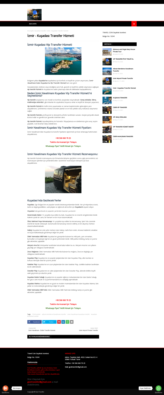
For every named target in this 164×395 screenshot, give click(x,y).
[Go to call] (5, 388)
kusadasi (94, 314)
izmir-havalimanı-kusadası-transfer (78, 314)
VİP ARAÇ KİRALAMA (120, 117)
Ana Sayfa (30, 31)
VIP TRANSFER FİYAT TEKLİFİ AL (123, 59)
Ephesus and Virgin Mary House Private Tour (124, 50)
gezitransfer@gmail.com (39, 382)
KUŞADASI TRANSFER (120, 98)
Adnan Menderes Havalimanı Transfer (123, 70)
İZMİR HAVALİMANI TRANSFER (123, 136)
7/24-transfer (36, 314)
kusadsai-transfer (40, 31)
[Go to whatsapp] (158, 388)
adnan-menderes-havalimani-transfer (54, 314)
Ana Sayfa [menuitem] (32, 24)
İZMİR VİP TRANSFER (120, 107)
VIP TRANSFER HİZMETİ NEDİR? (123, 127)
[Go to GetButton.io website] (5, 392)
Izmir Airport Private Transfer (123, 78)
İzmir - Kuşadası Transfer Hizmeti (124, 88)
